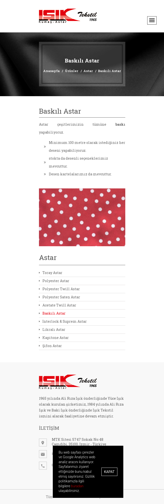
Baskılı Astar (109, 71)
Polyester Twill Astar (59, 289)
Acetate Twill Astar (57, 305)
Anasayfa (51, 71)
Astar (88, 71)
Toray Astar (50, 272)
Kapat (109, 472)
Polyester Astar (54, 280)
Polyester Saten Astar (59, 297)
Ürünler (71, 71)
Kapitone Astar (54, 337)
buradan (77, 486)
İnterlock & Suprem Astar (63, 321)
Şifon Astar (50, 345)
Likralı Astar (52, 329)
